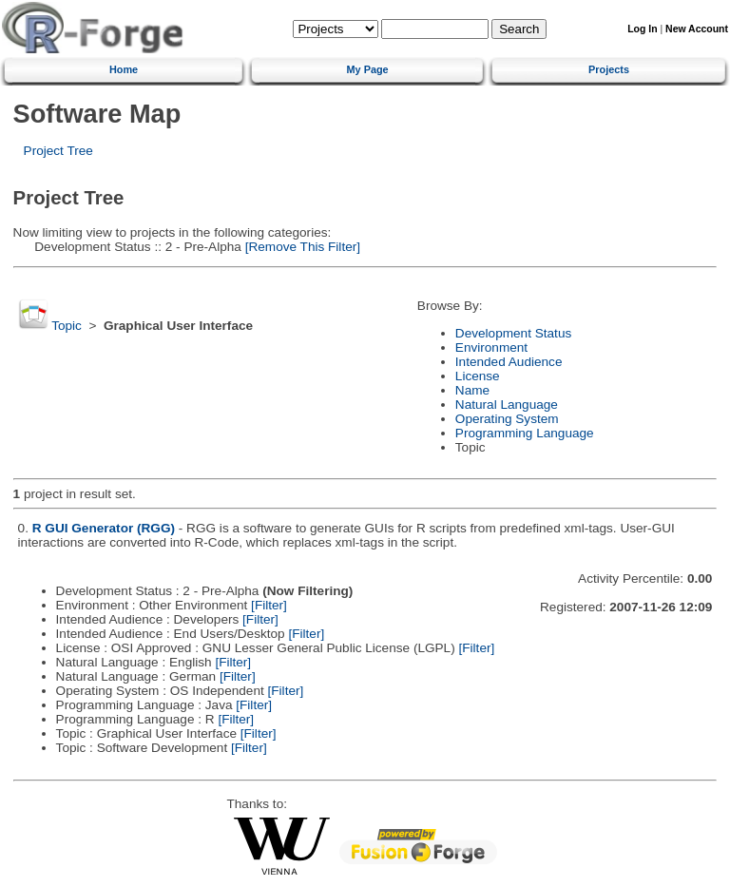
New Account (696, 29)
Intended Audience (509, 362)
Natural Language (506, 404)
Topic (66, 325)
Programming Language (524, 433)
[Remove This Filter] (300, 247)
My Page (368, 69)
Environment (491, 347)
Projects (608, 69)
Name (472, 390)
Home (123, 69)
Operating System (507, 419)
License (477, 376)
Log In (642, 29)
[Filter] (269, 605)
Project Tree (58, 151)
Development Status (513, 333)
